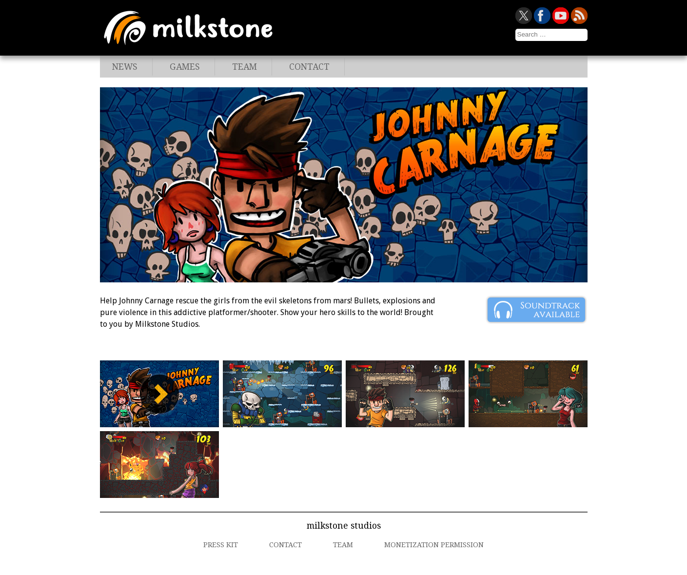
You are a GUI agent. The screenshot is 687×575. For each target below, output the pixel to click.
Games (185, 67)
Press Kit (220, 545)
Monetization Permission (434, 545)
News (124, 67)
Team (244, 67)
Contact (309, 67)
